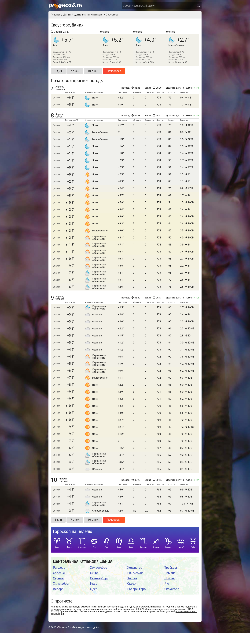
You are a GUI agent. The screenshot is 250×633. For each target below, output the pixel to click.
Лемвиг (169, 573)
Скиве (94, 573)
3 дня (58, 71)
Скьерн (132, 583)
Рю (166, 583)
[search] (198, 5)
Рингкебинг (135, 573)
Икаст (94, 583)
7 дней (74, 71)
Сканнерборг (99, 578)
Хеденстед (134, 567)
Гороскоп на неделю (72, 531)
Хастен (132, 578)
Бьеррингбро (136, 589)
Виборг (58, 589)
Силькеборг (61, 583)
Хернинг (58, 578)
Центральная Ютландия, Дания (82, 561)
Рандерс (59, 567)
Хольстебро (98, 567)
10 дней (93, 71)
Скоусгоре (171, 589)
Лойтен (169, 578)
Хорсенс (59, 573)
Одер (93, 589)
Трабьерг (170, 567)
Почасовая (114, 71)
